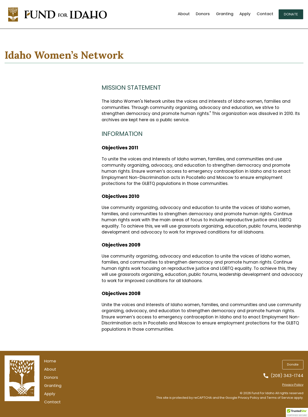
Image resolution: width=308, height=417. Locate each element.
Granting (224, 14)
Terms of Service (280, 398)
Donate (291, 14)
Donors (203, 14)
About (184, 14)
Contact (265, 14)
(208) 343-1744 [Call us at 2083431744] (287, 376)
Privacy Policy (292, 385)
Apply (244, 14)
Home (50, 361)
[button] (297, 412)
